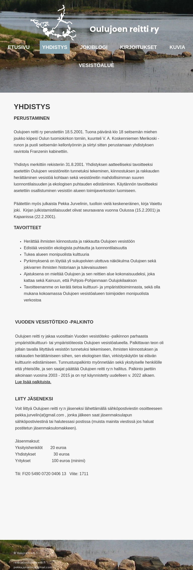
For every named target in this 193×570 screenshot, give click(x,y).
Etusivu (19, 47)
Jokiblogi (94, 47)
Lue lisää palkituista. (33, 382)
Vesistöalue (96, 65)
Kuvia (177, 47)
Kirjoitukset (138, 47)
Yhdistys (54, 47)
